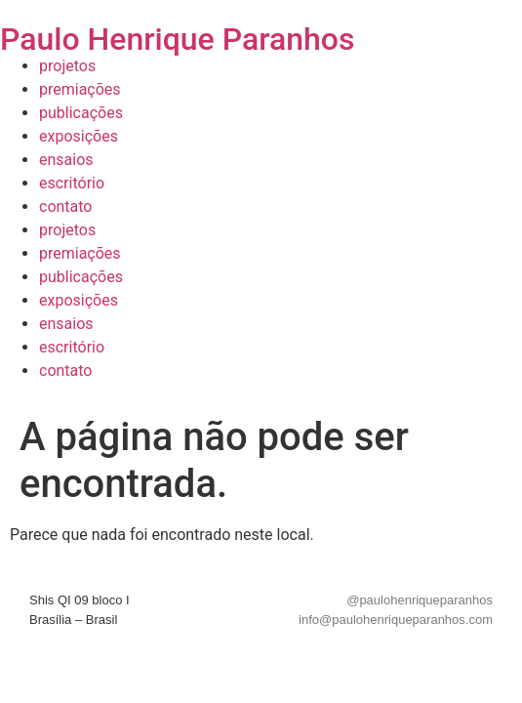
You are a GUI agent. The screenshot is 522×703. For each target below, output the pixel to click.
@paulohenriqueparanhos (419, 600)
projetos (67, 66)
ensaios (66, 159)
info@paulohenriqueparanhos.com (396, 619)
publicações (81, 112)
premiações (80, 89)
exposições (78, 136)
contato (65, 206)
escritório (71, 183)
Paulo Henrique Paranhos (177, 39)
